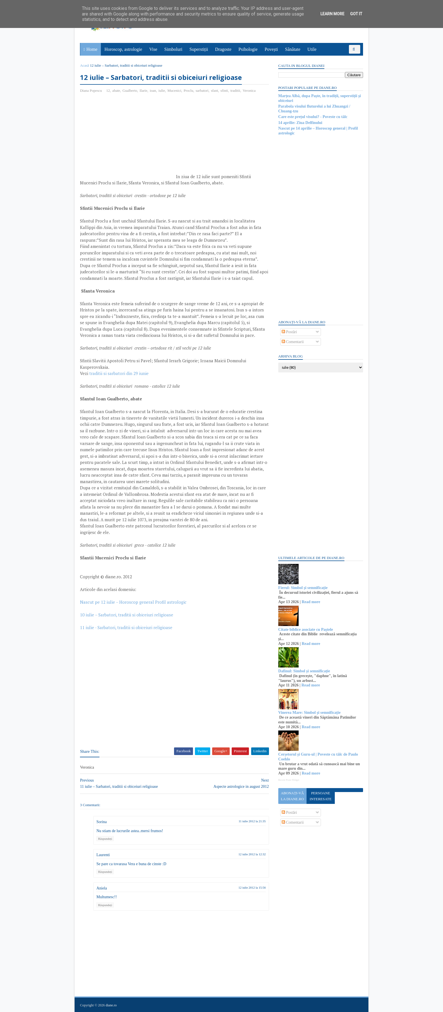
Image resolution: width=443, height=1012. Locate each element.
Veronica (249, 90)
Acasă (84, 65)
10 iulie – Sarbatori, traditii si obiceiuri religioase (126, 615)
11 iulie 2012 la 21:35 (248, 821)
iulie (162, 90)
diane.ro (111, 1005)
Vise (153, 49)
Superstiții (199, 49)
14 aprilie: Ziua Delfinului (300, 123)
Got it (356, 14)
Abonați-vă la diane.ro (292, 796)
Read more (310, 602)
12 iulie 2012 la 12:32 (248, 854)
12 (108, 90)
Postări (289, 332)
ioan (153, 90)
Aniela (102, 888)
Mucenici (174, 90)
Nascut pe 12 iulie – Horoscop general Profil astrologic (133, 602)
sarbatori (202, 90)
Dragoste (223, 49)
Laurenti (103, 855)
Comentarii (292, 342)
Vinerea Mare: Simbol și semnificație (309, 712)
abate (116, 90)
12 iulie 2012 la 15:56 (248, 887)
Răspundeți (105, 839)
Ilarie (143, 90)
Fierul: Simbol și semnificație (302, 588)
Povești (271, 49)
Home (91, 49)
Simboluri (173, 49)
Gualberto (130, 90)
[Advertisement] (127, 138)
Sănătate (292, 49)
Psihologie (248, 49)
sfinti (224, 90)
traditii (235, 90)
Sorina (102, 822)
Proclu (189, 90)
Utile (311, 49)
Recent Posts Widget (288, 779)
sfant (214, 90)
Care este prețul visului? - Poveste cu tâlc (312, 117)
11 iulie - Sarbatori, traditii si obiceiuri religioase (126, 628)
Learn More (332, 14)
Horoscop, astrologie (123, 49)
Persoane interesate (320, 796)
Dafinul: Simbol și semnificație (304, 671)
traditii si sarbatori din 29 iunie (119, 373)
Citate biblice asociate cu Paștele (305, 629)
